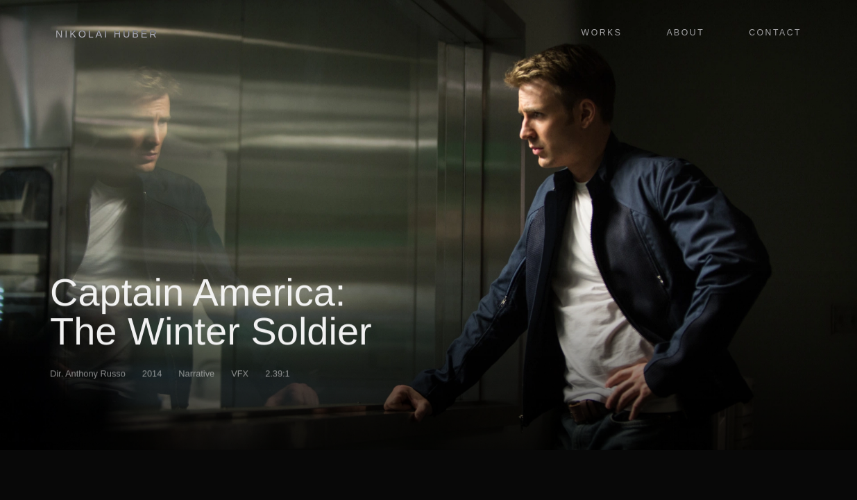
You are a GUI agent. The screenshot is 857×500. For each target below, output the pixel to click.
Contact (775, 33)
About (685, 33)
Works (602, 33)
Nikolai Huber (107, 34)
